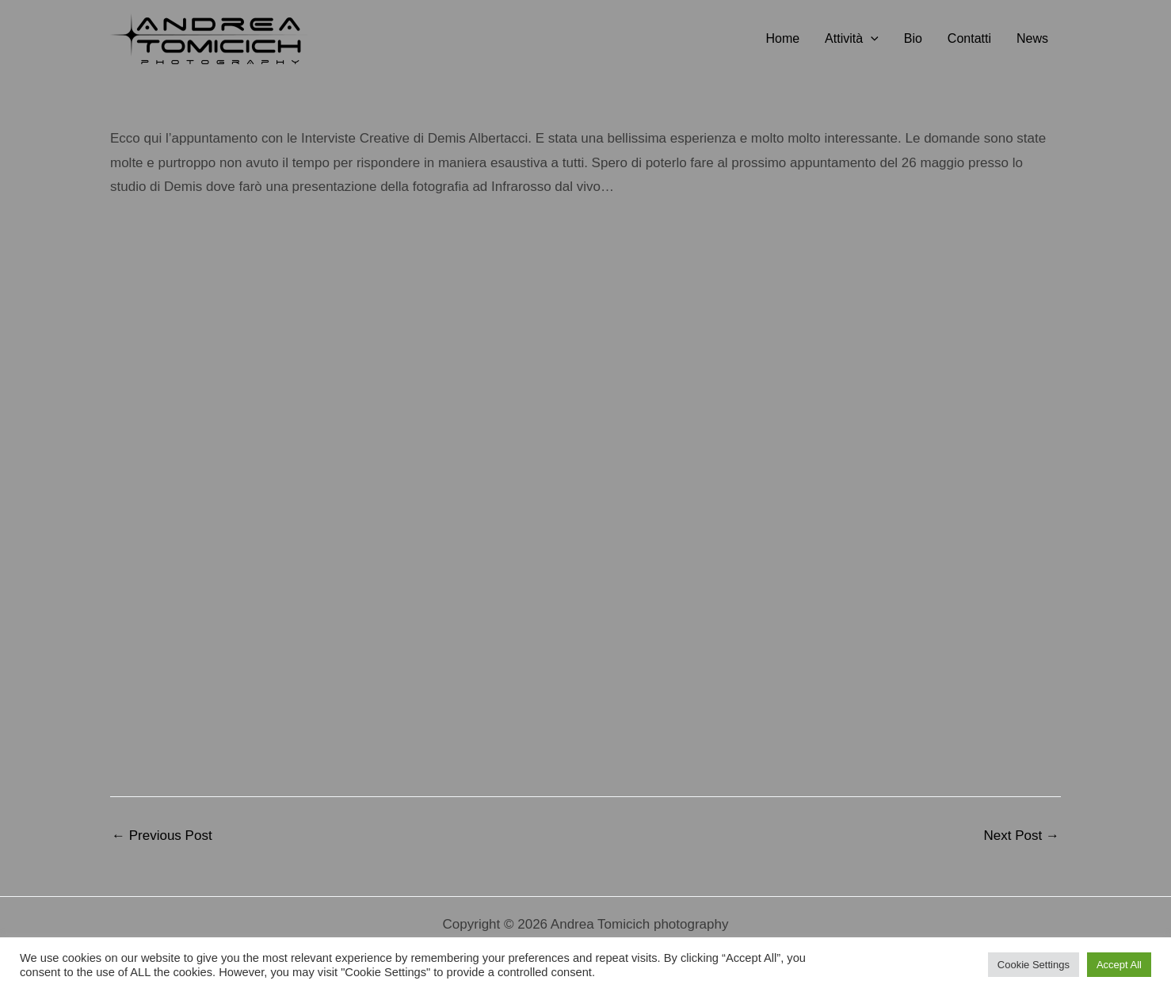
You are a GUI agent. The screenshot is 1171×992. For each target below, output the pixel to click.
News (1032, 38)
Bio (913, 38)
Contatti (969, 38)
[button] (871, 39)
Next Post (1021, 835)
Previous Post (162, 835)
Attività (852, 39)
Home (782, 38)
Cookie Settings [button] (1033, 965)
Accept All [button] (1119, 965)
